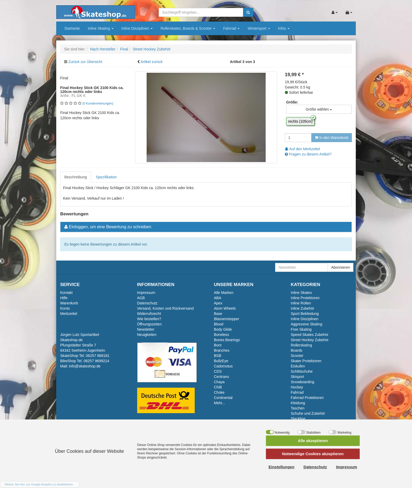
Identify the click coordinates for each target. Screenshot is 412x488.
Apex (218, 303)
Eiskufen (298, 366)
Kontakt (66, 292)
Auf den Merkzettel (302, 149)
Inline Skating (101, 28)
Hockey (297, 387)
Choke (219, 392)
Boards (296, 350)
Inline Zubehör (303, 308)
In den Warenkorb (331, 138)
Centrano (221, 377)
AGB (141, 298)
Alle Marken (223, 292)
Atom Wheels (225, 308)
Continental (223, 398)
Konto (65, 308)
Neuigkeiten (147, 335)
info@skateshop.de (84, 366)
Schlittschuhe (302, 371)
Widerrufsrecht (149, 314)
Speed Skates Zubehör (309, 335)
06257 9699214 (96, 361)
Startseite (72, 28)
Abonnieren (340, 267)
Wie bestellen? (149, 319)
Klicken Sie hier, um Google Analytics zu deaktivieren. (39, 484)
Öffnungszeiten (149, 324)
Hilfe (64, 298)
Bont (218, 345)
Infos (284, 28)
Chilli (218, 387)
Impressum (146, 292)
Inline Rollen (301, 303)
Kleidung (298, 403)
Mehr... (219, 403)
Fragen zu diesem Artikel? (308, 154)
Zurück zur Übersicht (85, 62)
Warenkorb (69, 303)
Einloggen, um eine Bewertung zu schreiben (110, 227)
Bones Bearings (227, 340)
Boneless (221, 335)
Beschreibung (75, 177)
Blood (218, 324)
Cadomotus (223, 366)
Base (218, 314)
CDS (218, 371)
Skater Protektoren (306, 361)
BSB (217, 356)
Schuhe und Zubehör (308, 413)
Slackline (298, 419)
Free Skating (301, 329)
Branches (221, 350)
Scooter (297, 356)
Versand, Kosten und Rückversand (165, 308)
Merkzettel (68, 314)
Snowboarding (303, 382)
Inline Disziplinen (137, 28)
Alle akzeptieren (313, 440)
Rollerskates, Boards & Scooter (188, 28)
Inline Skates (301, 292)
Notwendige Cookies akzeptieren (312, 453)
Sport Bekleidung (305, 314)
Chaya (219, 382)
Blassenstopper (226, 319)
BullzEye (221, 361)
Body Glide (223, 329)
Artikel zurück (152, 62)
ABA (217, 298)
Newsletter (145, 329)
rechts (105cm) (300, 121)
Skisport (297, 377)
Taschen (298, 408)
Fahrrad (231, 28)
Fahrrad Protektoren (307, 398)
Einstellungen (281, 467)
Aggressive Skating (306, 324)
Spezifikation (106, 177)
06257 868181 (98, 356)
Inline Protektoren (305, 298)
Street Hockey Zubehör (310, 340)
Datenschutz (147, 303)
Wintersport (259, 28)
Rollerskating (301, 345)
